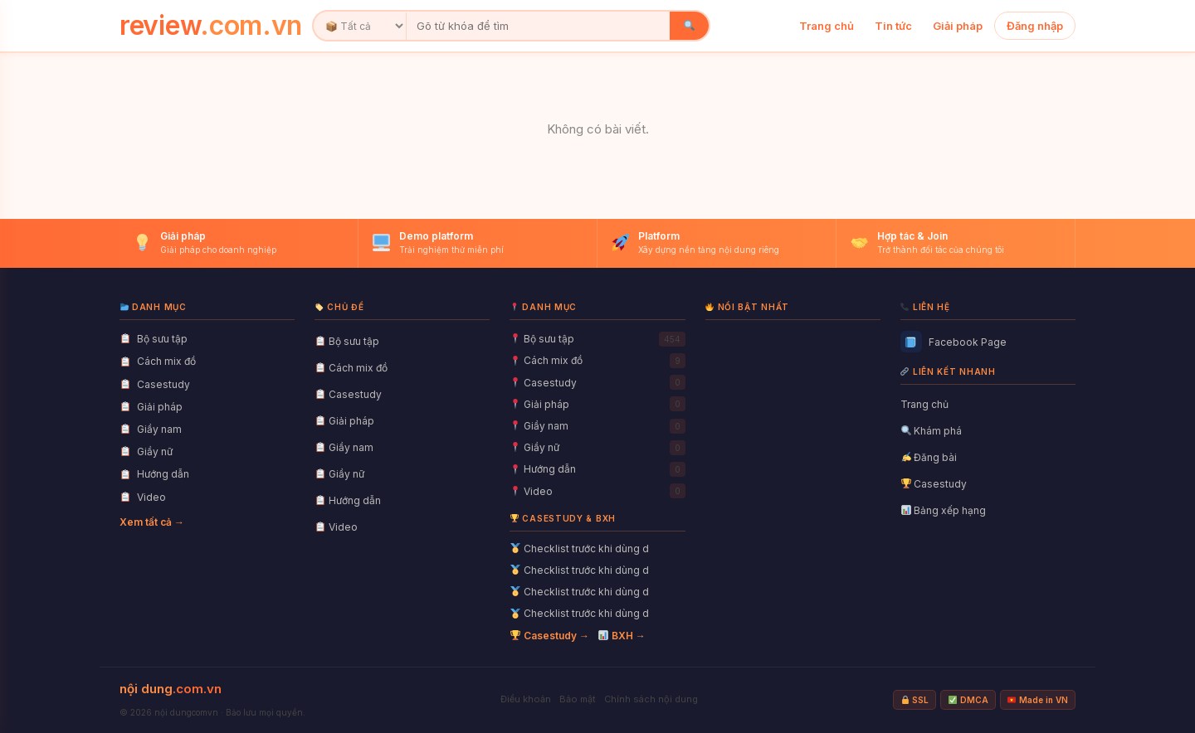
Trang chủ (826, 25)
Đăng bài (929, 457)
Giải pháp (958, 25)
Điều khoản (525, 699)
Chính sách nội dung (651, 699)
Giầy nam (344, 447)
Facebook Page (953, 341)
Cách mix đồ (351, 368)
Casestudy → (549, 635)
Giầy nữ (339, 474)
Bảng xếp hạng (944, 510)
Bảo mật (577, 699)
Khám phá (932, 431)
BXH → (622, 635)
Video (336, 527)
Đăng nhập (1035, 25)
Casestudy (348, 394)
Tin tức (893, 25)
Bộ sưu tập (347, 341)
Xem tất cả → (152, 522)
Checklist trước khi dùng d (579, 548)
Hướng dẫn (348, 500)
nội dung (171, 689)
